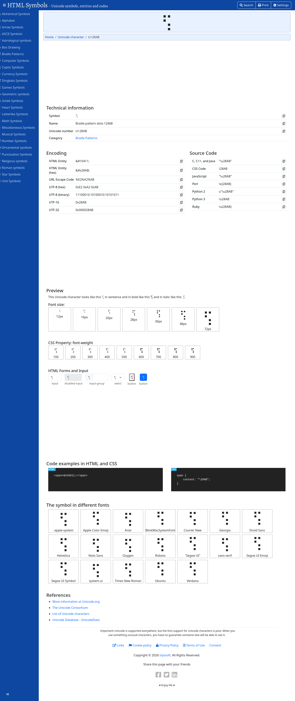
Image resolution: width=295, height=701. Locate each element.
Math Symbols (15, 120)
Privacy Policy (169, 645)
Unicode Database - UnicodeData (80, 620)
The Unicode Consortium (75, 608)
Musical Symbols (17, 134)
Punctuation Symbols (20, 154)
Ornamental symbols (20, 147)
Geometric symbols (18, 94)
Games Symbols (16, 87)
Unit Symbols (14, 181)
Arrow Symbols (15, 27)
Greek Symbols (15, 100)
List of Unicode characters (75, 614)
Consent (218, 645)
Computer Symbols (18, 60)
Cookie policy (142, 645)
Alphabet (11, 20)
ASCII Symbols (15, 33)
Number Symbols (17, 140)
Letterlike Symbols (18, 114)
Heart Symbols (15, 107)
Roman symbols (16, 167)
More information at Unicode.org (80, 601)
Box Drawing (14, 47)
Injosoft (167, 655)
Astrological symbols (19, 40)
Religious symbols (17, 161)
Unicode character (76, 37)
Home (54, 37)
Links (121, 645)
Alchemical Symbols (19, 13)
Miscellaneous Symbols (21, 127)
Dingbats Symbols (17, 80)
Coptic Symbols (16, 67)
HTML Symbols (57, 5)
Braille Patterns (16, 54)
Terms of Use (196, 645)
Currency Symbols (17, 73)
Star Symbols (14, 174)
